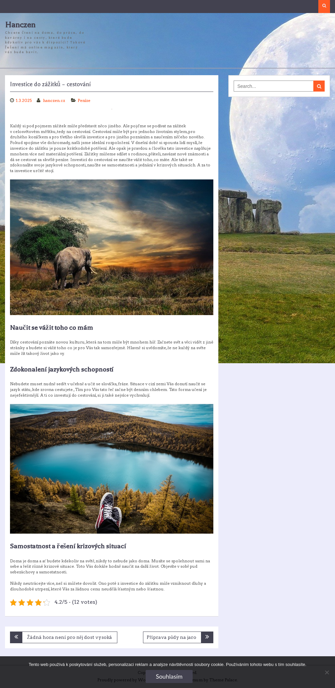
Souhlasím (169, 676)
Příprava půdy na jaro (171, 637)
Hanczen (20, 24)
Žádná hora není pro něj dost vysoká (69, 637)
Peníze (84, 100)
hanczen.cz (54, 100)
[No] (326, 672)
